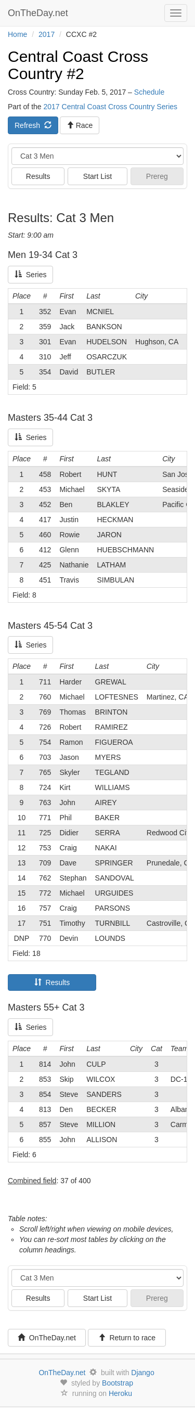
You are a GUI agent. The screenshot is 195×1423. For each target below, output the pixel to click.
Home (17, 34)
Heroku (120, 1393)
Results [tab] (52, 982)
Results (38, 176)
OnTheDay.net (39, 13)
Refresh (33, 125)
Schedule (149, 92)
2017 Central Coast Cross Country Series (110, 106)
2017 (46, 34)
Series (30, 274)
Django (142, 1372)
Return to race (127, 1338)
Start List (97, 176)
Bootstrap (117, 1383)
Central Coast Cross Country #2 (78, 65)
